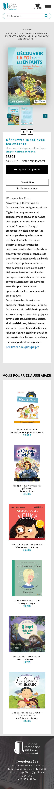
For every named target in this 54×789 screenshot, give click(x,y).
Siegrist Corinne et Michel (21, 151)
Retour (27, 29)
